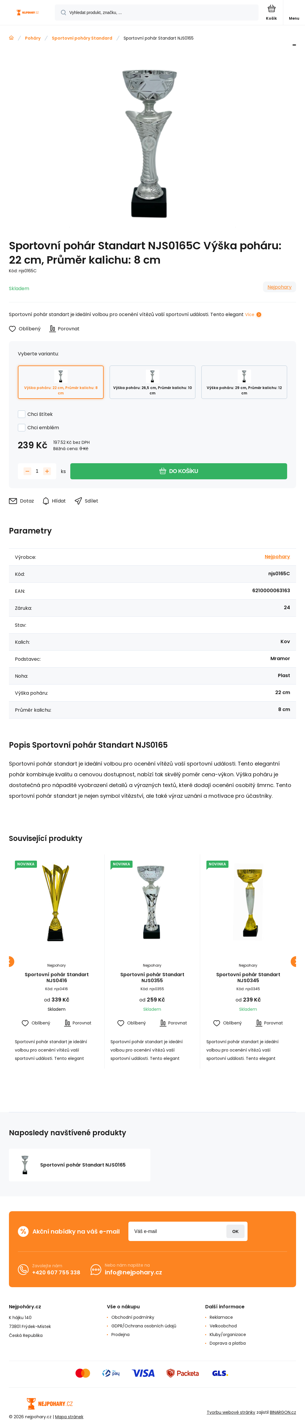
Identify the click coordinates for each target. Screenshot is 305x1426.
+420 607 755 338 (56, 1272)
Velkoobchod (223, 1326)
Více (249, 315)
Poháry (33, 38)
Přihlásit (235, 1231)
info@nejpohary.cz (133, 1272)
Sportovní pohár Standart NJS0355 (152, 978)
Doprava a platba (228, 1343)
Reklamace (221, 1317)
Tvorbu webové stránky (231, 1412)
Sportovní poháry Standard (82, 38)
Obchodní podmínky (132, 1317)
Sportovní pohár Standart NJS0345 (248, 978)
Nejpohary (279, 287)
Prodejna (120, 1335)
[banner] (27, 12)
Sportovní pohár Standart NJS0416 (57, 978)
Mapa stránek (69, 1417)
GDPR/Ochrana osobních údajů (143, 1326)
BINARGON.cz (283, 1412)
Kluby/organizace (228, 1335)
